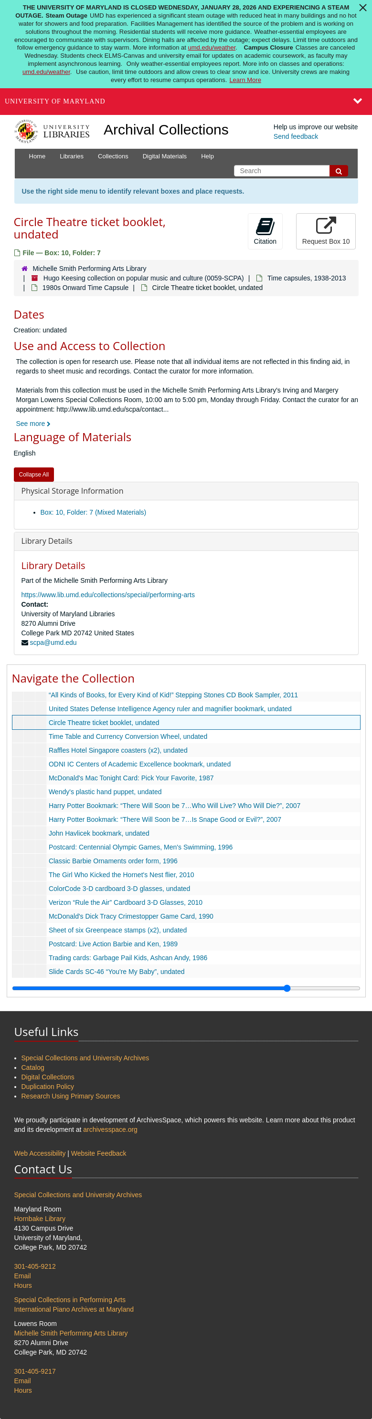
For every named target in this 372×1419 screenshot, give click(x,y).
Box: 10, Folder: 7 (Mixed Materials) (94, 512)
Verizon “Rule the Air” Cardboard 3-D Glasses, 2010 (125, 902)
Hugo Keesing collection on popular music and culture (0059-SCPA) (143, 278)
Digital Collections (47, 1077)
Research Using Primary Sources (70, 1096)
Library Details (47, 541)
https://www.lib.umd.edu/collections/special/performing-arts (108, 595)
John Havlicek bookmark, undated (98, 833)
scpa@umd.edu (53, 642)
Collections (113, 156)
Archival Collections (166, 129)
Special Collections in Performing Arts (70, 1300)
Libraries (72, 156)
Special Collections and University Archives (85, 1058)
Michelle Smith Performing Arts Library (89, 268)
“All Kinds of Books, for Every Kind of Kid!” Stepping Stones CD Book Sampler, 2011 (173, 695)
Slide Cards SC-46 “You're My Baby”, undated (116, 971)
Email (22, 1276)
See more (33, 423)
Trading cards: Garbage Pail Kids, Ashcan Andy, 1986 (127, 958)
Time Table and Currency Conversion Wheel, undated (127, 736)
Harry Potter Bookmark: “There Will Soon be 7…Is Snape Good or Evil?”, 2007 (164, 819)
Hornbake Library (39, 1218)
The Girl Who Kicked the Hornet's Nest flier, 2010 (121, 875)
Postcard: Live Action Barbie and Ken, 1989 (112, 944)
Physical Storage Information (72, 491)
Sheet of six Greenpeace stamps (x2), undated (117, 930)
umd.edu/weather (212, 47)
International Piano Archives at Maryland (74, 1309)
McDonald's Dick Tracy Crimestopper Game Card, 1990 (130, 916)
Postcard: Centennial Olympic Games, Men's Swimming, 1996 (140, 847)
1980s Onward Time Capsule (86, 287)
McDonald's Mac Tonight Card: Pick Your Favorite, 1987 (130, 778)
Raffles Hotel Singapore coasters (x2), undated (117, 750)
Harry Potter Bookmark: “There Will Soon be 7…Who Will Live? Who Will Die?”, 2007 (174, 805)
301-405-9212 (35, 1266)
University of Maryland (55, 101)
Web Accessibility (40, 1153)
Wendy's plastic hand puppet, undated (104, 792)
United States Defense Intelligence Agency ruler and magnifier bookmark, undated (169, 709)
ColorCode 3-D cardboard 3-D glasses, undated (119, 888)
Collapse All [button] (34, 474)
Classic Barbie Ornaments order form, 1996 (112, 861)
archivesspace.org (110, 1129)
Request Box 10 (326, 231)
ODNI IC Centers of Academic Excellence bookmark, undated (139, 764)
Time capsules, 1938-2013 (306, 278)
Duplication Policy (47, 1086)
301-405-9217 (35, 1371)
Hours (23, 1285)
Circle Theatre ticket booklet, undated (103, 722)
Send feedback (296, 136)
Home (37, 156)
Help (207, 156)
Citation (265, 231)
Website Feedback (99, 1153)
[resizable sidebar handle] (186, 988)
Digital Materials (165, 156)
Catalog (32, 1067)
